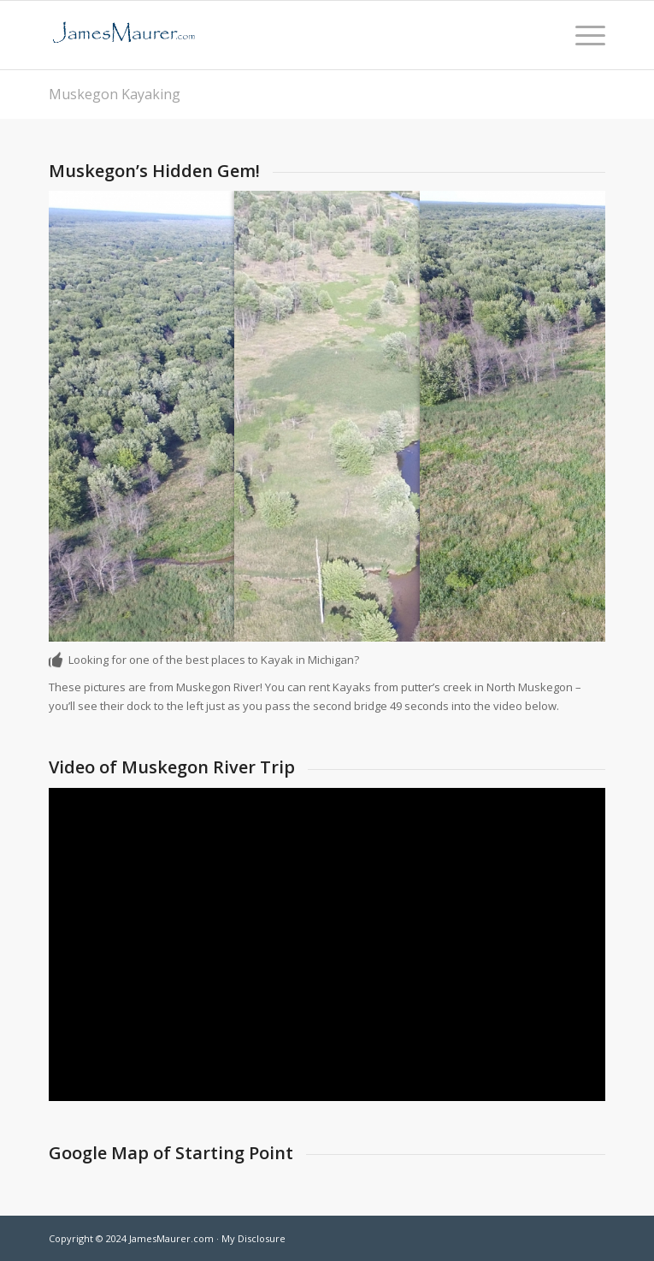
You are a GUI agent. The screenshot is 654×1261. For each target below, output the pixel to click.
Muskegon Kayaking (114, 94)
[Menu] (581, 35)
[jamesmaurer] (271, 35)
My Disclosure (253, 1238)
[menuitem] (581, 35)
